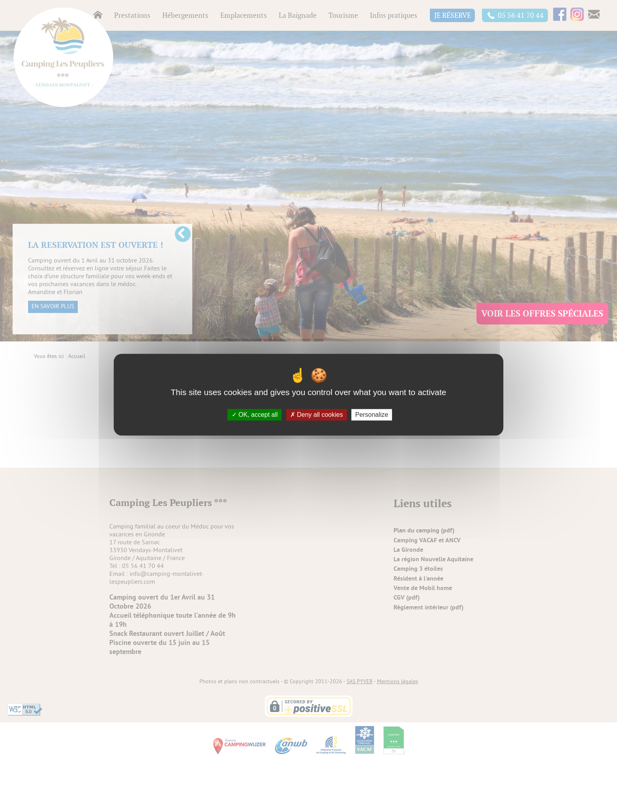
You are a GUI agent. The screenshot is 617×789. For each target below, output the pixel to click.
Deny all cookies (316, 414)
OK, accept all (255, 414)
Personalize (371, 414)
